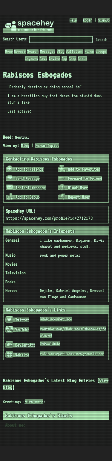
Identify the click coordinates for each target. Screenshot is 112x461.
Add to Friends (25, 169)
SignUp (104, 20)
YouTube (17, 329)
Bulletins (74, 51)
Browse (19, 51)
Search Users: (15, 39)
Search (101, 39)
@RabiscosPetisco (56, 319)
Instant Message (26, 187)
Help (73, 20)
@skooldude (50, 343)
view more (34, 401)
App (64, 58)
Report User (74, 197)
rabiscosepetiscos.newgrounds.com (72, 353)
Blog (61, 51)
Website (17, 355)
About (82, 58)
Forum (89, 51)
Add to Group (23, 197)
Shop (72, 58)
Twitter (17, 320)
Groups (101, 51)
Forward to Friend (80, 178)
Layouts (31, 58)
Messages (47, 51)
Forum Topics (47, 145)
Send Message (23, 178)
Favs (43, 58)
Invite (54, 58)
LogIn (87, 20)
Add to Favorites (79, 169)
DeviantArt (20, 345)
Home (9, 51)
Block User (73, 187)
